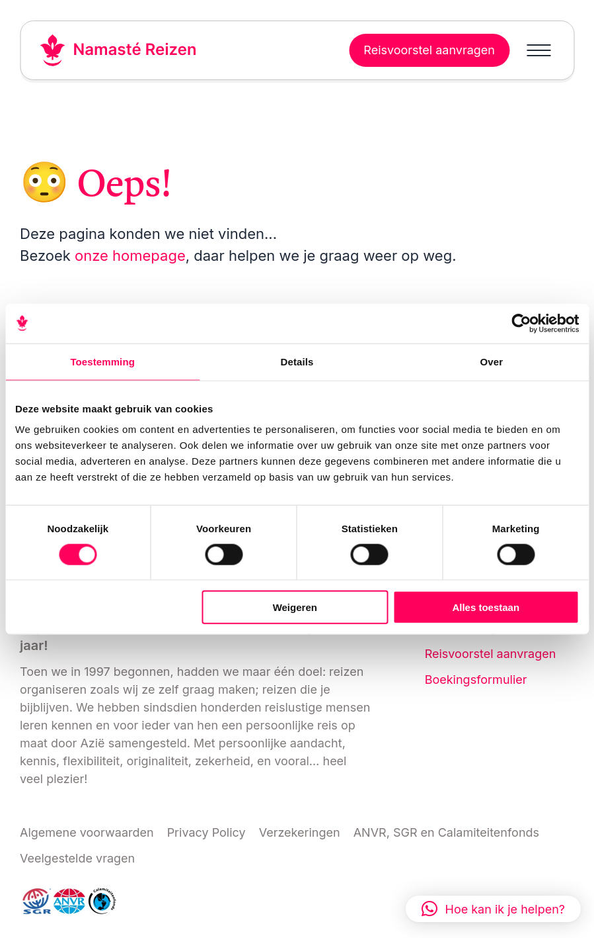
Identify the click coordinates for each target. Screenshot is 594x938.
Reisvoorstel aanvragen (490, 654)
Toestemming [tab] (102, 361)
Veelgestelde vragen (77, 858)
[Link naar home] (118, 50)
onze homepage (130, 255)
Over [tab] (491, 361)
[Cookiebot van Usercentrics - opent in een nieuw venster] (521, 323)
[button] (493, 909)
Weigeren (295, 607)
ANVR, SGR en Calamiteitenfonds (446, 832)
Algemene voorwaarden (87, 832)
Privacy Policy (206, 832)
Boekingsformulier (476, 679)
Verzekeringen (299, 832)
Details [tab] (297, 361)
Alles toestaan (485, 607)
